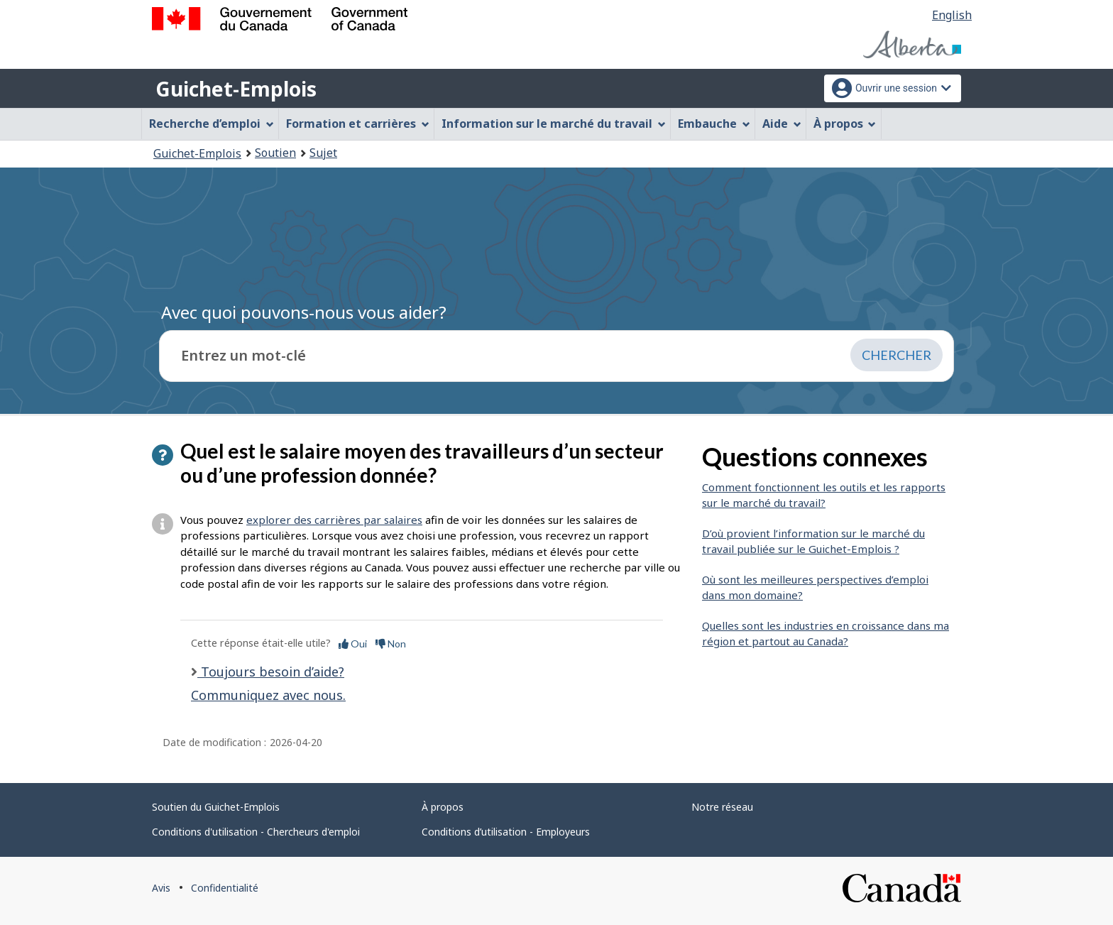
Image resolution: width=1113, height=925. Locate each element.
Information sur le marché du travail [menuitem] (554, 123)
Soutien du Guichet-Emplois (216, 807)
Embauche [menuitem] (714, 123)
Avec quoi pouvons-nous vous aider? (303, 312)
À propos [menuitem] (845, 123)
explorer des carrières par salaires (334, 520)
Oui (353, 643)
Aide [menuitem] (781, 123)
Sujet (323, 152)
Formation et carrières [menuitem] (357, 123)
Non (390, 643)
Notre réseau (722, 807)
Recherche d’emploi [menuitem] (211, 123)
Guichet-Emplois (236, 88)
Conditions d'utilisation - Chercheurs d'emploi (256, 831)
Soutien (275, 152)
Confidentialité (224, 887)
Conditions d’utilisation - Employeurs (506, 831)
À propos (443, 807)
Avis (161, 887)
